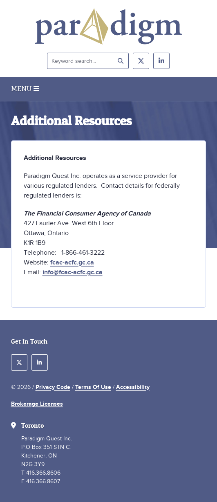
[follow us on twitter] (141, 61)
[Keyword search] (88, 61)
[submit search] (120, 61)
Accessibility (133, 387)
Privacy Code (53, 387)
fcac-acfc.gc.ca (72, 262)
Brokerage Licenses (37, 403)
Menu (25, 89)
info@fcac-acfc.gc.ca (73, 272)
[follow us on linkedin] (161, 61)
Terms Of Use (93, 387)
